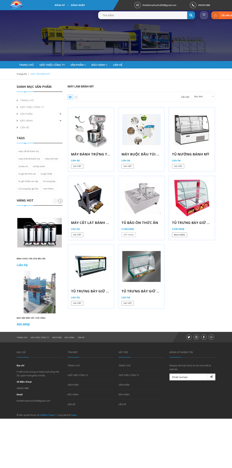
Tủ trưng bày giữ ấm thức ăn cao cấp (108, 291)
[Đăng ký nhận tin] (211, 377)
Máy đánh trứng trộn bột (97, 154)
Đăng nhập (78, 5)
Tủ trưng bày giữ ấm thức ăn (201, 223)
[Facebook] (204, 337)
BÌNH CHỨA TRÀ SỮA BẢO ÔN (31, 258)
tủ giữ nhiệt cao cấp (28, 181)
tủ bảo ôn (23, 166)
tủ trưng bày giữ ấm (28, 188)
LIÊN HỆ (81, 337)
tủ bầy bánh (39, 166)
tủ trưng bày (49, 181)
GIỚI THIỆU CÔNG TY (40, 337)
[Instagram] (196, 337)
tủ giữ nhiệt (46, 173)
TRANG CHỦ (22, 337)
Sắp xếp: (185, 96)
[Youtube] (211, 337)
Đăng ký (60, 5)
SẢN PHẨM (78, 64)
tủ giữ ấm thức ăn (27, 173)
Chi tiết (77, 166)
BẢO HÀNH (99, 64)
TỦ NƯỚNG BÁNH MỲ (190, 154)
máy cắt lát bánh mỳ (29, 151)
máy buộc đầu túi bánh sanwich (153, 154)
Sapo (74, 414)
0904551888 (204, 5)
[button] (60, 201)
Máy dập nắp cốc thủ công (31, 318)
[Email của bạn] (192, 377)
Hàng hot (25, 200)
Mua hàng (179, 235)
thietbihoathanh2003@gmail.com (159, 5)
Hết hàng (129, 235)
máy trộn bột (51, 158)
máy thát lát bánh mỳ (29, 158)
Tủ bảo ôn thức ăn (140, 223)
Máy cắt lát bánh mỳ (91, 223)
